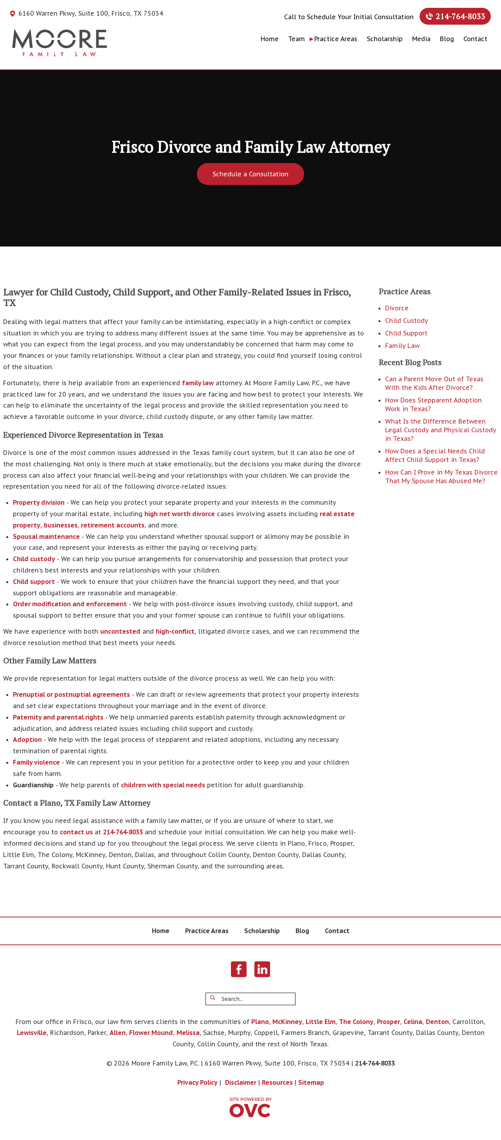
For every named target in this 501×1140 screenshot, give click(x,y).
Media (421, 39)
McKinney (287, 1022)
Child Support (406, 333)
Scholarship (385, 39)
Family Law (402, 346)
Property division (39, 502)
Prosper (388, 1022)
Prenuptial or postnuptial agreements (71, 694)
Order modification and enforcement (70, 604)
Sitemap (311, 1082)
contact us (76, 832)
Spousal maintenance (46, 536)
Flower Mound (151, 1033)
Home (270, 39)
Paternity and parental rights (58, 717)
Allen (118, 1033)
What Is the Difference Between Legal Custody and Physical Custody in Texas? (440, 429)
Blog (447, 39)
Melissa (188, 1033)
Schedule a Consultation (250, 174)
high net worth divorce (179, 514)
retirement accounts (112, 525)
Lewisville (32, 1033)
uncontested (120, 631)
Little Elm (320, 1022)
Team (296, 39)
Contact (475, 39)
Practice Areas (335, 39)
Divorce (397, 308)
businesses (60, 525)
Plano (260, 1022)
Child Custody (406, 320)
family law (198, 383)
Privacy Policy (197, 1082)
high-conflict (175, 631)
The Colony (356, 1022)
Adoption (27, 739)
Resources (277, 1082)
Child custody (34, 559)
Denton (437, 1022)
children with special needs (163, 785)
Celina (413, 1022)
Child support (34, 581)
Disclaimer (240, 1082)
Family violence (36, 762)
